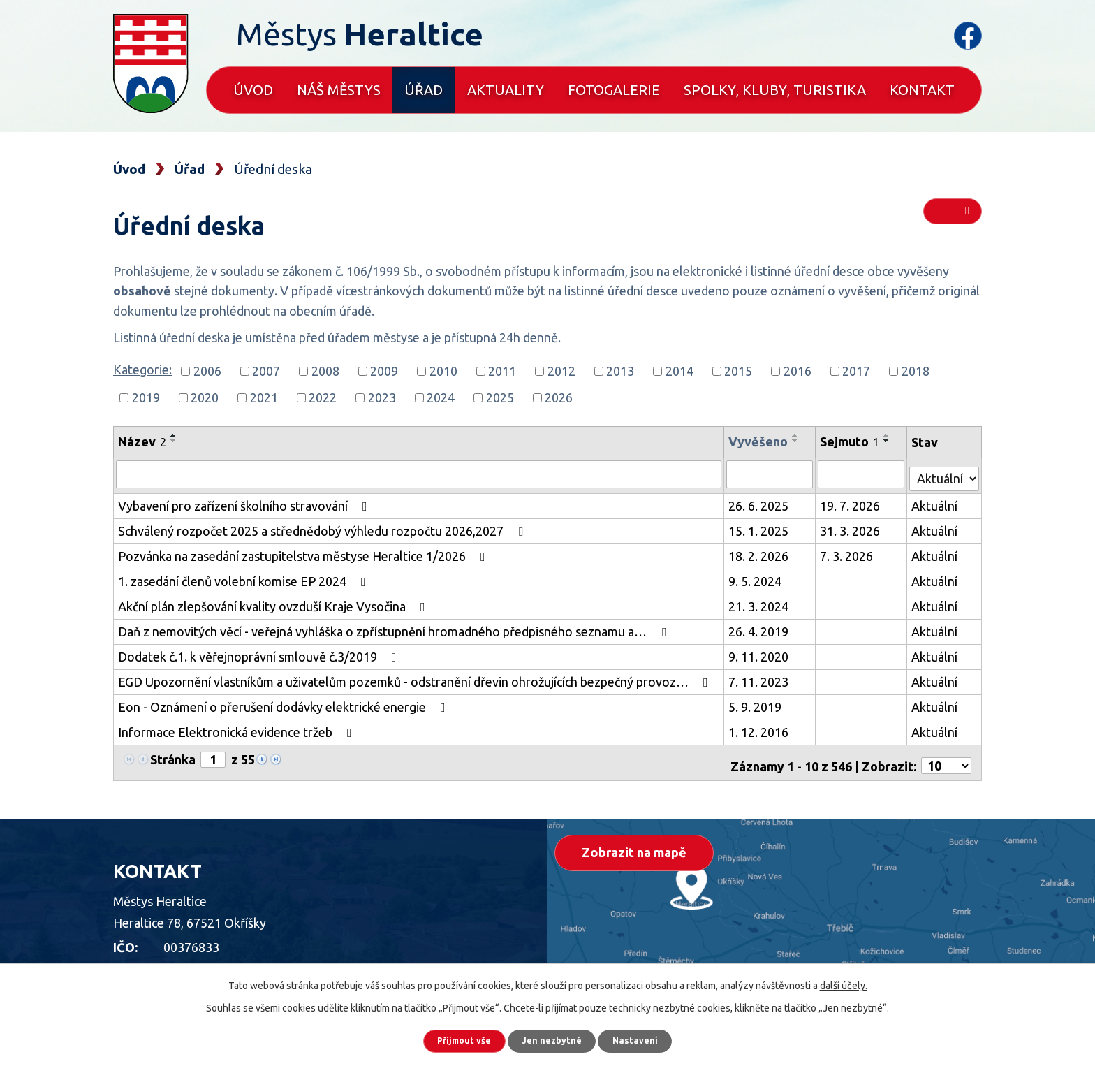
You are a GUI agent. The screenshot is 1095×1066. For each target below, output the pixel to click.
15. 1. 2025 (761, 527)
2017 (856, 371)
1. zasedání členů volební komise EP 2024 (245, 577)
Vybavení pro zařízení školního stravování (245, 502)
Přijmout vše (449, 1038)
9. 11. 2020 (761, 652)
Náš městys (339, 90)
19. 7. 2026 (852, 502)
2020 (205, 397)
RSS (951, 218)
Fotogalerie (614, 90)
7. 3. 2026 (848, 552)
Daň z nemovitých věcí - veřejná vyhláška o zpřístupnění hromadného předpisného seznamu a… (395, 627)
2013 (620, 371)
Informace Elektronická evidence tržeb (238, 728)
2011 (502, 371)
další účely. (843, 980)
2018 (915, 371)
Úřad (423, 90)
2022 (323, 397)
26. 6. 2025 (761, 502)
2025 (500, 397)
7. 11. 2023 (761, 678)
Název (142, 441)
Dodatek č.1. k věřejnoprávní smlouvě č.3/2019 (260, 652)
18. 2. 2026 (761, 552)
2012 (561, 371)
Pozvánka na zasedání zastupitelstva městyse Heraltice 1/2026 (304, 552)
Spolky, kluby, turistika (775, 90)
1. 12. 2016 (761, 728)
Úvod (253, 90)
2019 (146, 397)
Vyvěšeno (761, 441)
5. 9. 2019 (757, 703)
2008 (325, 371)
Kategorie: (142, 370)
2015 (738, 371)
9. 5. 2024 (757, 577)
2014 (679, 371)
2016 (797, 371)
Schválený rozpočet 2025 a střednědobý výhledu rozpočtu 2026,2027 (323, 527)
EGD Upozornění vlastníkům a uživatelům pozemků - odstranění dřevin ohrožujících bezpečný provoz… (416, 678)
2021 (264, 397)
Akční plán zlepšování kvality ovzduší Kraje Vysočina (274, 602)
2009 (384, 371)
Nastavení (652, 1038)
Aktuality (505, 90)
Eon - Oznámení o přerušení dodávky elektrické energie (284, 703)
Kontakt (922, 90)
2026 (559, 397)
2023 (382, 397)
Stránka (173, 755)
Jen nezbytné (554, 1038)
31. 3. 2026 (852, 527)
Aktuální (935, 502)
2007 (266, 371)
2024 (441, 397)
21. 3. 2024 (761, 602)
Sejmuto (851, 441)
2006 (207, 371)
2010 (443, 371)
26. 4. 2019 (761, 627)
